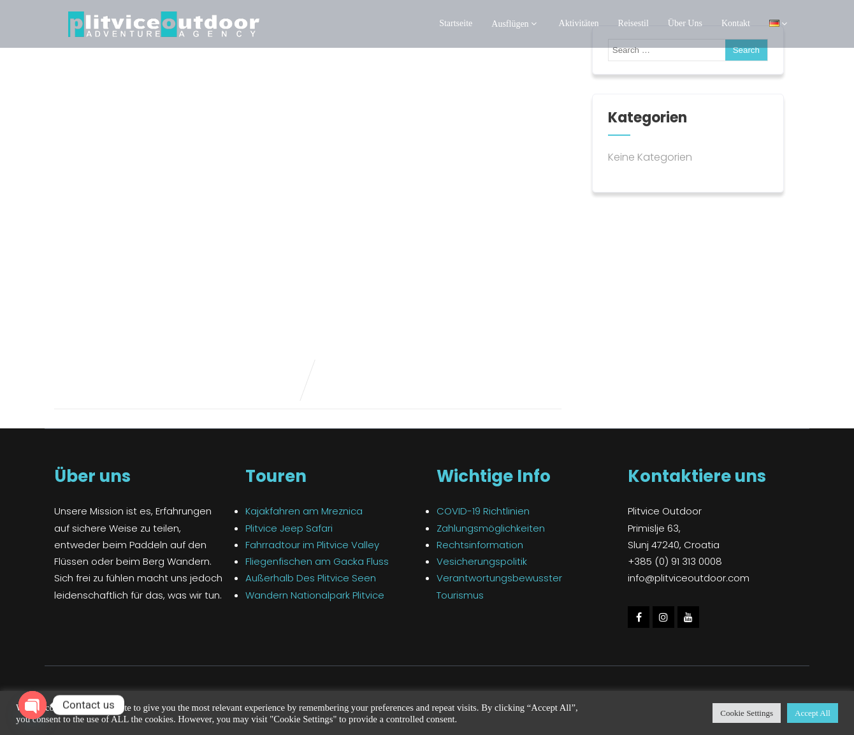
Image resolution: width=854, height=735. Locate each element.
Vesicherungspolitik (482, 561)
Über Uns (685, 23)
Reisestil (633, 23)
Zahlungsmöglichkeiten (491, 528)
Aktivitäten (579, 23)
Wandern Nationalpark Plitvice (314, 595)
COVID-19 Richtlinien (483, 511)
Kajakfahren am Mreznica (304, 511)
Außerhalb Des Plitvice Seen (310, 578)
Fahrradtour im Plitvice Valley (312, 544)
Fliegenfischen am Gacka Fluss (317, 561)
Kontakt (735, 23)
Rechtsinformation (480, 544)
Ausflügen (515, 24)
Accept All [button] (812, 713)
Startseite (455, 23)
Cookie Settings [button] (746, 713)
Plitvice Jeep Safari (289, 528)
